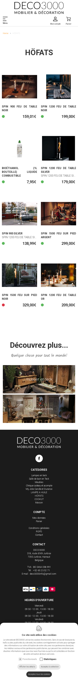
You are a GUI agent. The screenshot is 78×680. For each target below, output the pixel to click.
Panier (39, 521)
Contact (39, 535)
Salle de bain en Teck (39, 479)
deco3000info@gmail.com (43, 574)
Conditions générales (39, 528)
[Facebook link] (39, 459)
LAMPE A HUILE (39, 492)
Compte (39, 512)
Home (5, 33)
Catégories (39, 469)
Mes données (39, 518)
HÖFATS (39, 496)
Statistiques (50, 659)
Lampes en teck (39, 475)
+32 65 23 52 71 (41, 570)
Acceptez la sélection (50, 667)
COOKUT (39, 499)
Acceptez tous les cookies (39, 674)
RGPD (39, 531)
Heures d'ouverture (39, 600)
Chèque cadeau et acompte (39, 485)
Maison (39, 502)
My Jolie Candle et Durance (39, 489)
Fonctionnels (30, 659)
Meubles (39, 482)
